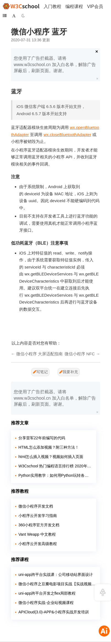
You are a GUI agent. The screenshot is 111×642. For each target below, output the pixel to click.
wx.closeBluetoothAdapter (67, 134)
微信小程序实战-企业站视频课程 (46, 602)
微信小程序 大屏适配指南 (39, 353)
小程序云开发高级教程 (37, 543)
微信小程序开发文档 (35, 506)
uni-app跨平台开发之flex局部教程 (47, 593)
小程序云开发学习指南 (37, 515)
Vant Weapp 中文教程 (37, 534)
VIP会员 (95, 6)
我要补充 (68, 372)
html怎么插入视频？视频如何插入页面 (50, 456)
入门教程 (52, 6)
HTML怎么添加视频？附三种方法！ (48, 447)
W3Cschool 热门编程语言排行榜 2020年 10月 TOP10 (55, 466)
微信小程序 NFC (80, 353)
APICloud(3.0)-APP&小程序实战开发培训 (53, 612)
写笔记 (40, 372)
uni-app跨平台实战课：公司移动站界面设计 (55, 574)
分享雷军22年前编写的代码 (41, 438)
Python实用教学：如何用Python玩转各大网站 (55, 475)
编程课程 (74, 6)
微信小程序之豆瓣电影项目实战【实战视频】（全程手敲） (57, 584)
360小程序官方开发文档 (38, 525)
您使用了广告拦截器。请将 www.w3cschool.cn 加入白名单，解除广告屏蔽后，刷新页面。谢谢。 (55, 64)
